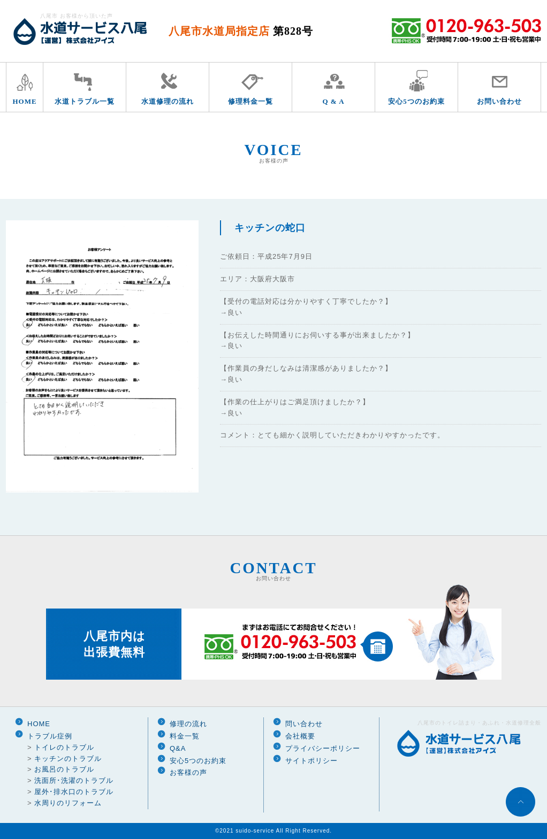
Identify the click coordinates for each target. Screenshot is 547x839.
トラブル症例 (49, 736)
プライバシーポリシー (322, 748)
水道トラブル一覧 (85, 101)
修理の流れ (188, 724)
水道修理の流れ (167, 101)
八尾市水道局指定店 (241, 31)
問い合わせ (304, 724)
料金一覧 (185, 736)
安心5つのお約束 (416, 101)
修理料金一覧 (250, 101)
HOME (24, 101)
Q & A (333, 101)
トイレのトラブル (64, 747)
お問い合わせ (499, 101)
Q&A (178, 748)
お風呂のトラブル (64, 769)
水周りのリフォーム (68, 803)
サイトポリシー (311, 761)
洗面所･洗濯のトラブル (73, 780)
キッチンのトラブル (68, 759)
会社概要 (300, 736)
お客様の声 (188, 772)
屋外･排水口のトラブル (73, 792)
